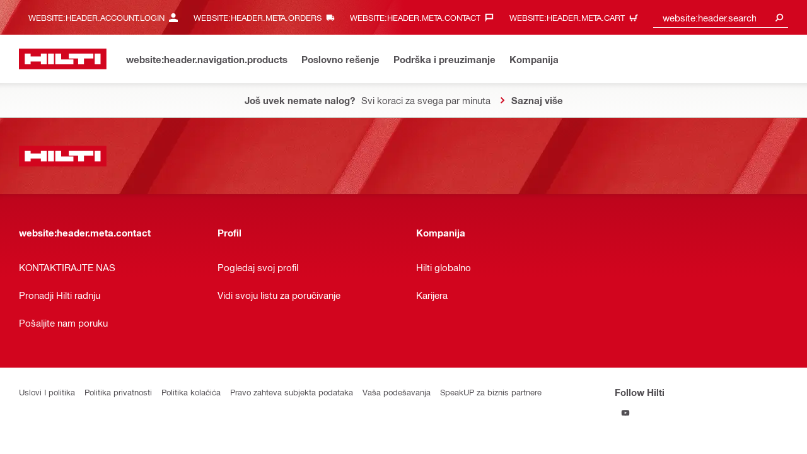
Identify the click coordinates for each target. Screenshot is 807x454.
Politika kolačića (191, 392)
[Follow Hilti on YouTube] (625, 412)
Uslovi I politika (47, 392)
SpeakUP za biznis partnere (491, 392)
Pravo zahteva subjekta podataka (291, 392)
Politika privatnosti (118, 392)
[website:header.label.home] (63, 59)
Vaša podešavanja (397, 392)
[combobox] (720, 17)
